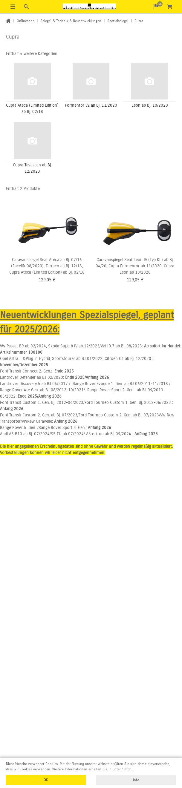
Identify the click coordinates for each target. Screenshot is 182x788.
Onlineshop (25, 21)
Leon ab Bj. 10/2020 (149, 105)
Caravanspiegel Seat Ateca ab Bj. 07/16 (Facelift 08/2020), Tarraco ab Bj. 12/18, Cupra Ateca (46, 266)
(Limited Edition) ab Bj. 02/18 (58, 272)
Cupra (138, 21)
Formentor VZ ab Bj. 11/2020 (91, 105)
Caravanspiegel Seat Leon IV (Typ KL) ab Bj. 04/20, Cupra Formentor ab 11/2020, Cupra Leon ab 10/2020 (135, 266)
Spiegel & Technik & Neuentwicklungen (70, 21)
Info (136, 780)
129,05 (45, 280)
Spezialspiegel (118, 21)
